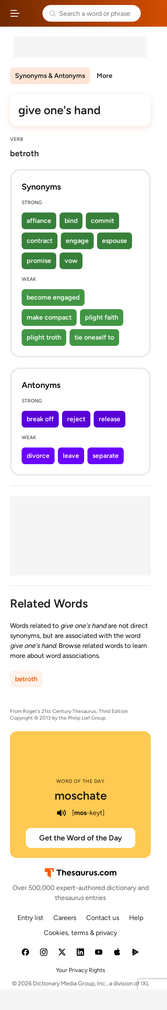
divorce (38, 456)
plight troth (44, 337)
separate (105, 456)
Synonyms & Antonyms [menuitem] (50, 76)
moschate (81, 795)
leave (71, 456)
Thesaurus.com (31, 13)
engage (77, 241)
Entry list (30, 918)
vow (71, 261)
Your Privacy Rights (80, 970)
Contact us (102, 918)
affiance (39, 221)
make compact (49, 317)
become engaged (53, 297)
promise (39, 261)
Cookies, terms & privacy (80, 933)
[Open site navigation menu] (15, 13)
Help (136, 918)
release (109, 419)
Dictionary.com (152, 13)
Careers (64, 918)
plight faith (101, 317)
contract (39, 241)
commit (102, 221)
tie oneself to (94, 337)
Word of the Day (80, 781)
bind (71, 221)
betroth (26, 679)
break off (40, 419)
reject (76, 419)
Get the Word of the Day (80, 837)
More (104, 76)
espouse (114, 241)
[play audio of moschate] (61, 813)
